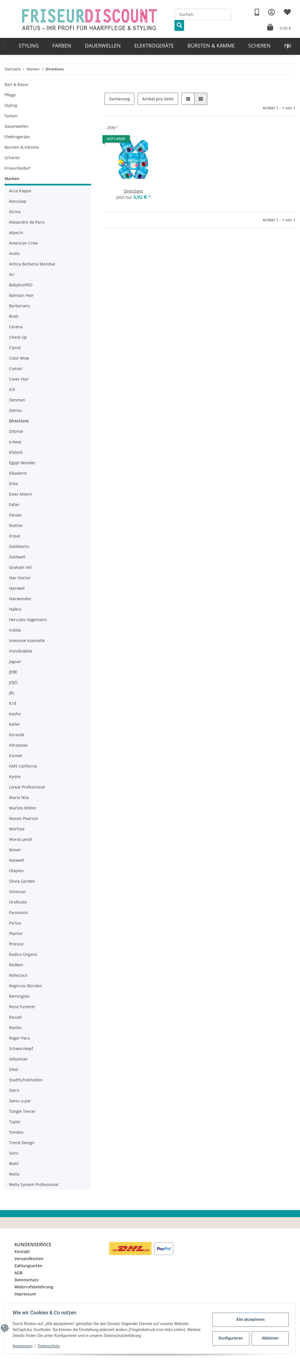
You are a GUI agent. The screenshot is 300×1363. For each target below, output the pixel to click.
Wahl (14, 1163)
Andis (14, 253)
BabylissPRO (21, 285)
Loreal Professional (27, 787)
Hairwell (17, 588)
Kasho (15, 713)
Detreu (15, 410)
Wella (14, 1174)
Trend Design (21, 1142)
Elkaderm (18, 473)
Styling (11, 105)
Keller (14, 724)
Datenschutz (26, 1279)
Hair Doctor (20, 577)
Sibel (13, 1069)
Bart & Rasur (17, 84)
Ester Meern (20, 494)
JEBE (13, 672)
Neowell (16, 860)
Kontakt (22, 1251)
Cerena (16, 326)
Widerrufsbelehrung (33, 1286)
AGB (18, 1272)
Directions (133, 191)
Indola (15, 630)
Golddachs (19, 546)
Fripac (15, 536)
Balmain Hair (21, 295)
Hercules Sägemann (28, 619)
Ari (11, 274)
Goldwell (17, 557)
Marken (12, 178)
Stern (14, 1090)
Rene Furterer (22, 1006)
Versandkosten (29, 1258)
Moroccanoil (20, 839)
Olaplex (16, 870)
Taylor (15, 1121)
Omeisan (17, 891)
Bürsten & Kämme (22, 147)
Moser (15, 849)
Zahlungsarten (28, 1265)
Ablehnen (268, 1338)
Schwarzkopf (21, 1048)
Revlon (15, 1027)
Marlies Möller (22, 808)
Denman (17, 400)
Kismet (15, 755)
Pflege (10, 95)
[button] (271, 12)
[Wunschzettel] (287, 12)
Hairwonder (20, 598)
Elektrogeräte (17, 136)
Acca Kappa (20, 190)
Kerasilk (16, 734)
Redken (16, 964)
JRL (12, 692)
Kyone (15, 776)
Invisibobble (20, 651)
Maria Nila (19, 797)
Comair (16, 368)
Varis (13, 1153)
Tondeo (16, 1132)
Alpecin (16, 232)
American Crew (23, 243)
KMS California (23, 766)
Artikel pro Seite (158, 98)
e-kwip (15, 441)
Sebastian (18, 1059)
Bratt (13, 316)
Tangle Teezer (22, 1111)
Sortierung (119, 98)
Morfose (17, 828)
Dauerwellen (17, 126)
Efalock (15, 452)
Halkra (15, 609)
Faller (14, 504)
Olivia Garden (22, 881)
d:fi (12, 389)
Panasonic (18, 912)
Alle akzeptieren (249, 1319)
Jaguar (15, 661)
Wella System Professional (34, 1184)
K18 (12, 703)
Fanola (15, 515)
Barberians (19, 305)
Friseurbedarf (18, 168)
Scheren (12, 157)
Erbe (13, 483)
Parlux (15, 923)
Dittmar (16, 431)
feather (16, 525)
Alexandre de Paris (27, 222)
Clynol (15, 347)
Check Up (18, 337)
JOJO (13, 682)
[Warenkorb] (279, 27)
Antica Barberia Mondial (32, 264)
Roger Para (19, 1038)
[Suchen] (203, 14)
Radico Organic (23, 954)
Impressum (25, 1294)
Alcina (15, 211)
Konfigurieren (230, 1338)
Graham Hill (20, 567)
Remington (19, 996)
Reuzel (15, 1017)
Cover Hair (19, 379)
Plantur (16, 933)
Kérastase (18, 745)
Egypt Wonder (22, 462)
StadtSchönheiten (26, 1080)
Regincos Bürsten (25, 985)
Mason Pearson (23, 818)
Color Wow (19, 358)
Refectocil (18, 975)
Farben (11, 115)
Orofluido (18, 902)
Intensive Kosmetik (27, 640)
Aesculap (17, 201)
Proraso (16, 944)
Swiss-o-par (20, 1100)
